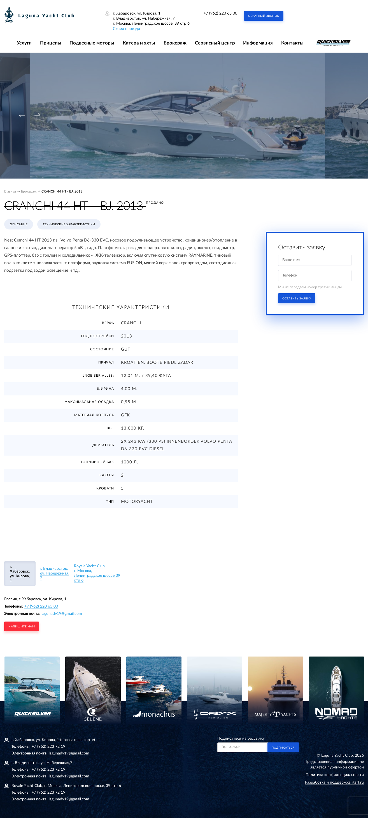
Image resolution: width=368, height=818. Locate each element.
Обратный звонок (263, 16)
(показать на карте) (77, 740)
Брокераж (175, 43)
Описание (18, 224)
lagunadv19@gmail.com (61, 614)
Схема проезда (126, 29)
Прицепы (50, 43)
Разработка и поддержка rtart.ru (334, 782)
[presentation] (22, 115)
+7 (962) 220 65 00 (220, 13)
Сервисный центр (215, 43)
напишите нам (21, 626)
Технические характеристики (69, 224)
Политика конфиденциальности (335, 775)
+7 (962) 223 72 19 (48, 747)
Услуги (24, 43)
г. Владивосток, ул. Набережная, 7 (54, 573)
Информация (258, 43)
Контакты (292, 43)
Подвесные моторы (91, 43)
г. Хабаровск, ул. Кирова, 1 (20, 574)
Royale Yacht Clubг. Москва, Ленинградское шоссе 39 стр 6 (97, 573)
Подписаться (283, 747)
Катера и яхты (139, 43)
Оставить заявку (296, 298)
